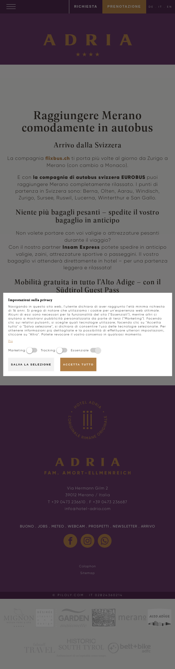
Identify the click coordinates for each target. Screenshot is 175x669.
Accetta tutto (78, 364)
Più (10, 340)
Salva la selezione (31, 364)
